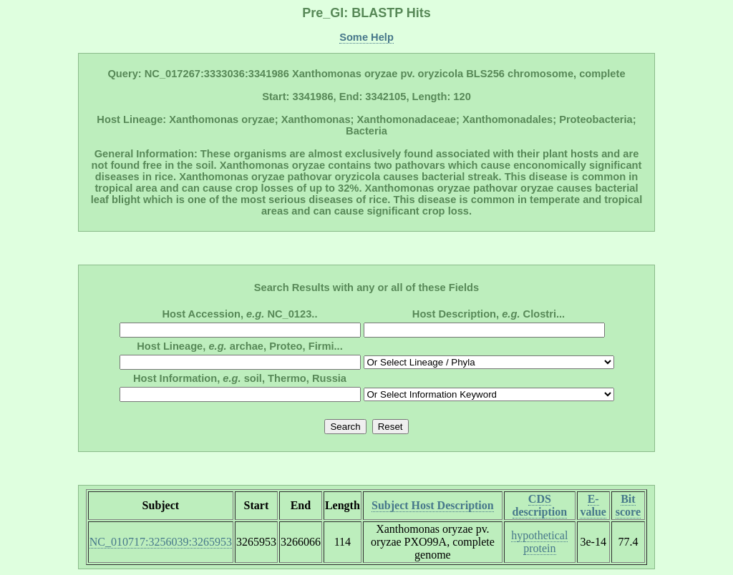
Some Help (366, 37)
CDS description (540, 505)
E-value (593, 505)
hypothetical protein (539, 541)
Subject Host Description (433, 505)
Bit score (628, 505)
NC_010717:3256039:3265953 (160, 542)
